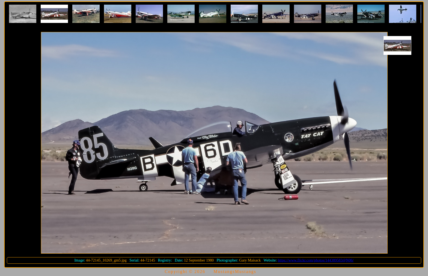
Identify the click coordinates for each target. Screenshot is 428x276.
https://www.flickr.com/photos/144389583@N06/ (316, 260)
